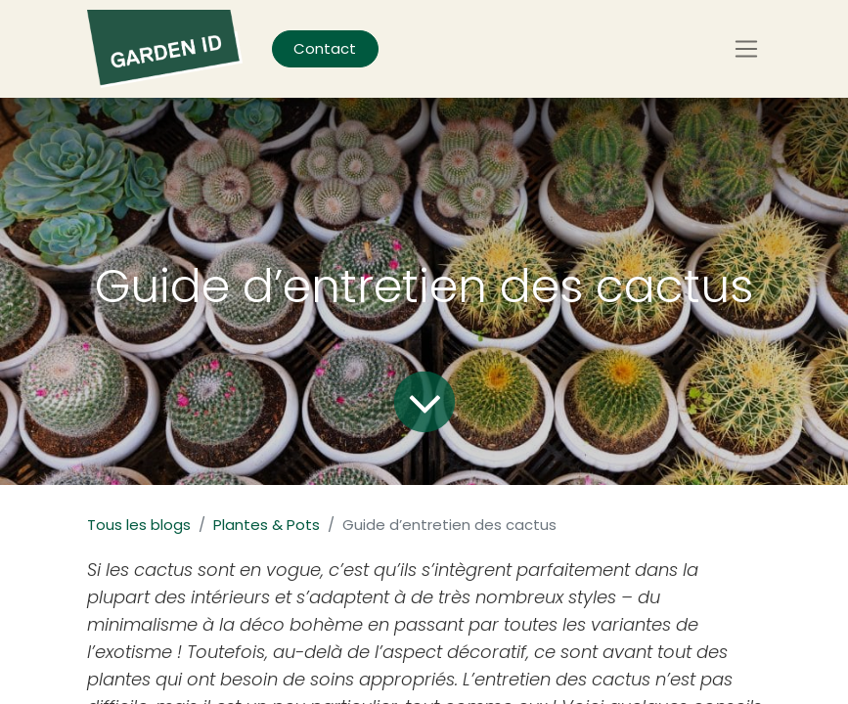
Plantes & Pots (266, 524)
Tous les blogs (139, 524)
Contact (324, 48)
